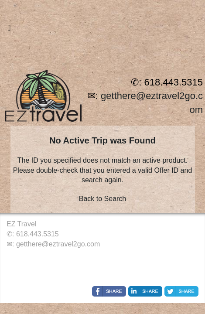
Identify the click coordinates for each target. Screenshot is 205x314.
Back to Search (102, 198)
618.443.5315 (37, 234)
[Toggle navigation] (9, 30)
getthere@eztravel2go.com (58, 244)
